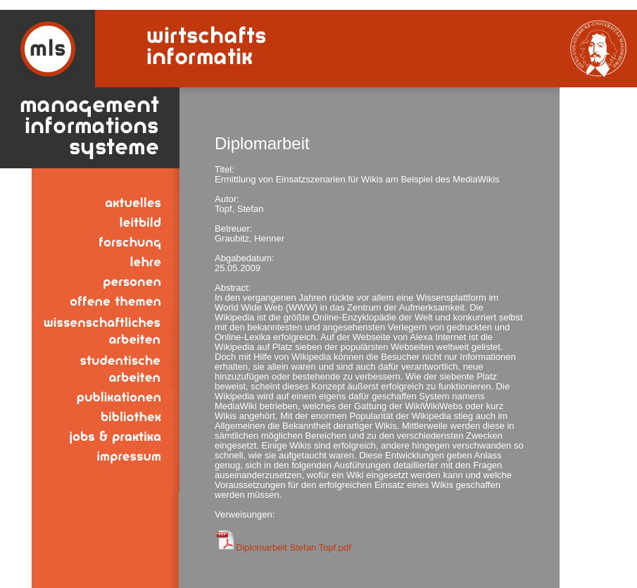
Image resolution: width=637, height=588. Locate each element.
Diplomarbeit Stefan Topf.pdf (293, 547)
